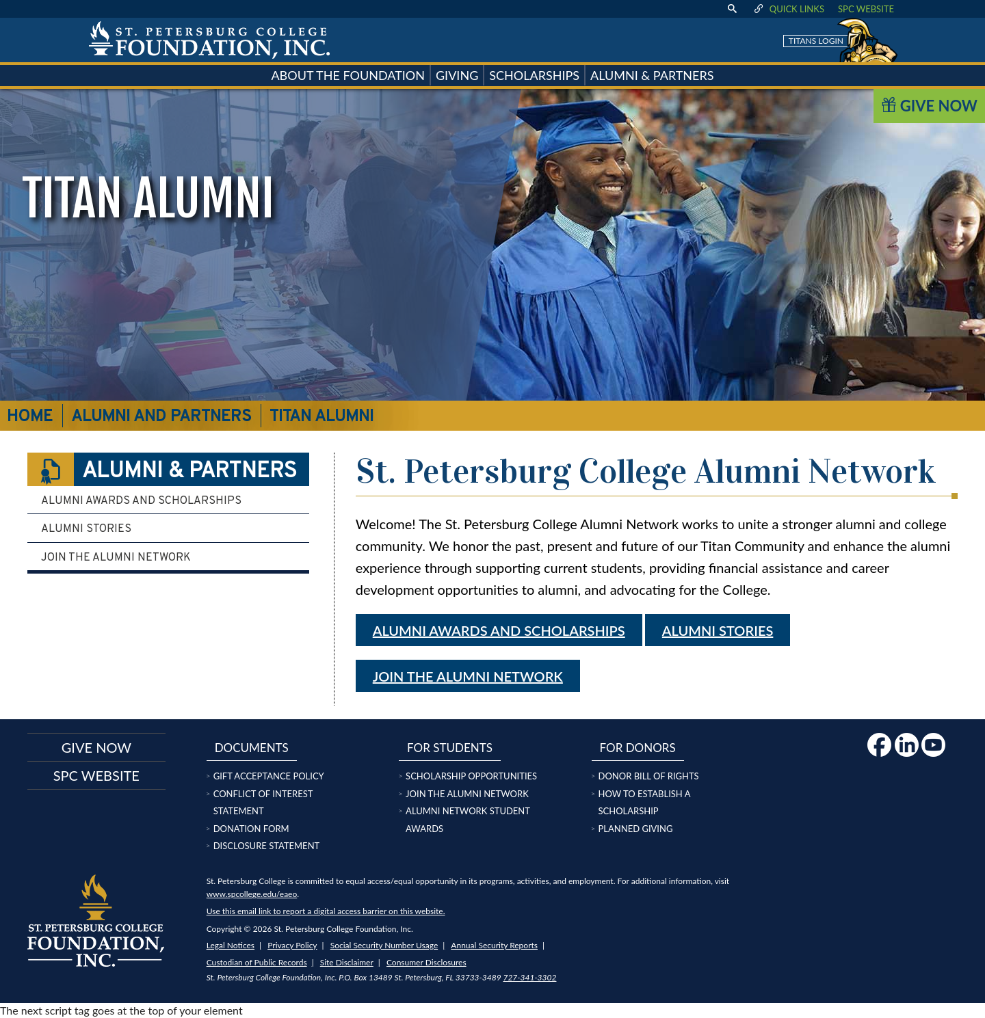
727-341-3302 (529, 977)
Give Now (929, 105)
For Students (449, 747)
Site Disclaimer (346, 962)
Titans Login (816, 41)
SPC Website (866, 8)
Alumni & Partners (162, 469)
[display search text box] (732, 8)
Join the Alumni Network (468, 676)
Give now (96, 747)
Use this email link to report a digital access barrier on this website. (326, 911)
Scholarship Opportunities (471, 776)
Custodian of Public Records (257, 962)
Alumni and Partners (161, 417)
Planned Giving (636, 828)
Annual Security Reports (494, 945)
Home (30, 417)
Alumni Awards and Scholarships (499, 630)
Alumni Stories (86, 529)
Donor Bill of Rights (649, 776)
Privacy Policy (292, 945)
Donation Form (251, 828)
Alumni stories (717, 630)
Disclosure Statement (266, 845)
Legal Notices (230, 945)
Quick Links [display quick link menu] (788, 8)
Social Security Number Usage (384, 945)
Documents (252, 747)
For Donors (638, 747)
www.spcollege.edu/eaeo (252, 894)
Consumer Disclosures (426, 962)
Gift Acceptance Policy (268, 776)
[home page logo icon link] (209, 40)
